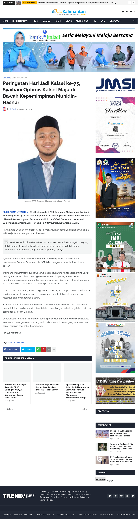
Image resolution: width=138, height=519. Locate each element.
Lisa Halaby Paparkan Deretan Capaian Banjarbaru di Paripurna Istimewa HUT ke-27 (77, 2)
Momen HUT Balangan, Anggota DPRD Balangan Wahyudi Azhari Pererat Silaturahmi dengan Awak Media (16, 391)
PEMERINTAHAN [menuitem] (20, 21)
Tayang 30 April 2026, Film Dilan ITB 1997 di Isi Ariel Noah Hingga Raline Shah (121, 446)
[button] (129, 2)
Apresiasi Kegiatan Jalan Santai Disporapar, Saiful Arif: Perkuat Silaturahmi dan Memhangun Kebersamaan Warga (77, 391)
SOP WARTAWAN (106, 515)
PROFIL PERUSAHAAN (45, 515)
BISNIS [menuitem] (69, 21)
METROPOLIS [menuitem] (82, 21)
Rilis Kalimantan (25, 515)
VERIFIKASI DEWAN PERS (126, 515)
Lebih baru (8, 409)
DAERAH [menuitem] (47, 21)
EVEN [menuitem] (103, 21)
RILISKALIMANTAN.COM (16, 212)
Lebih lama (85, 409)
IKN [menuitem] (95, 21)
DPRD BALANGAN (19, 78)
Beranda (6, 78)
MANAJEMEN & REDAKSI (88, 515)
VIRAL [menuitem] (5, 21)
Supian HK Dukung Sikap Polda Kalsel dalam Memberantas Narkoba (121, 433)
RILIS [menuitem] (35, 21)
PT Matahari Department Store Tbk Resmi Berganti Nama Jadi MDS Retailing (121, 459)
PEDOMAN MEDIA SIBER (66, 515)
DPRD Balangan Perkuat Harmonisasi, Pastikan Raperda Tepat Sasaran (47, 387)
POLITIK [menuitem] (58, 21)
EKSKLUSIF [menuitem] (115, 21)
